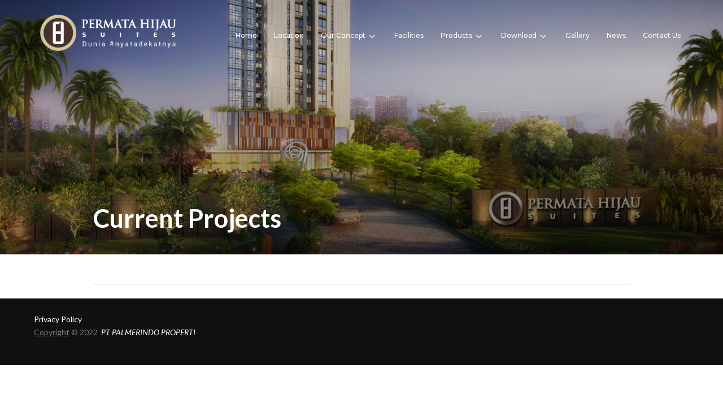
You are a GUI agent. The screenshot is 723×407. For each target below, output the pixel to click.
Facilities (409, 35)
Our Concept (349, 36)
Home (246, 35)
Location (289, 35)
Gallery (577, 35)
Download (524, 36)
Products (462, 36)
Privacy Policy (58, 319)
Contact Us (662, 35)
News (616, 35)
